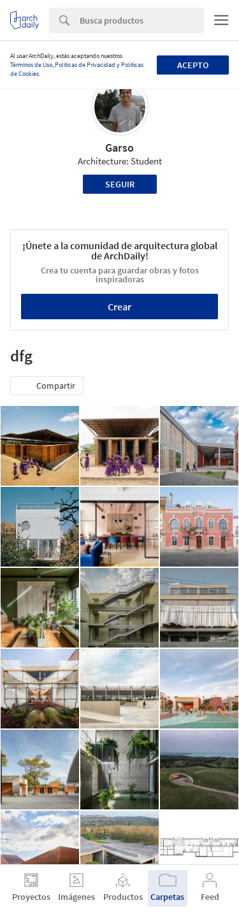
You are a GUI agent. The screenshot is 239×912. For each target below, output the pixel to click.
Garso (119, 147)
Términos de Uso (31, 65)
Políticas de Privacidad (85, 65)
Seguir (119, 184)
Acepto (192, 65)
